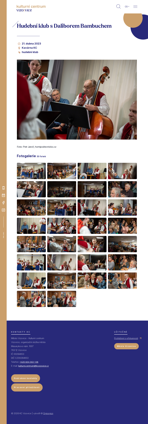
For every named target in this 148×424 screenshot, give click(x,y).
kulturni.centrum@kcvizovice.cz (33, 365)
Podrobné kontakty (25, 378)
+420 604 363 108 (29, 361)
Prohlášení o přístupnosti (126, 338)
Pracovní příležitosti (27, 387)
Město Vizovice (126, 346)
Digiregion (48, 413)
